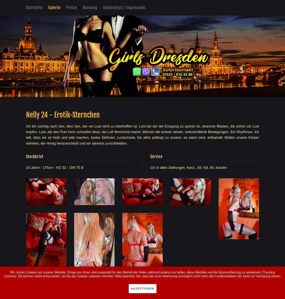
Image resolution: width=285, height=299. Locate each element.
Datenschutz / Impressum (124, 7)
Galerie (54, 7)
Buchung (90, 7)
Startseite (34, 7)
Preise (71, 7)
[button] (46, 191)
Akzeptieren (142, 288)
